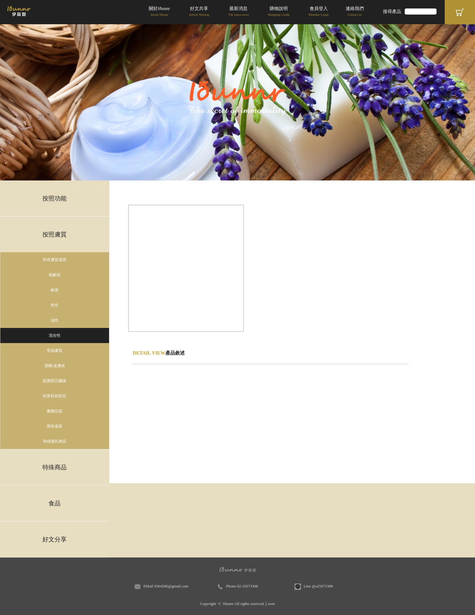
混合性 (55, 335)
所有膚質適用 (54, 259)
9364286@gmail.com (171, 586)
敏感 (54, 290)
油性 (54, 320)
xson (271, 603)
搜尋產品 (392, 11)
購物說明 (279, 12)
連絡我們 (354, 12)
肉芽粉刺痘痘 (54, 396)
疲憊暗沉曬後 (54, 381)
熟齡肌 (55, 275)
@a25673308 (322, 586)
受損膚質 (54, 350)
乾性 (54, 305)
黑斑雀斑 (54, 426)
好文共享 (199, 12)
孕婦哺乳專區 (54, 441)
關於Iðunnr (159, 12)
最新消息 (238, 12)
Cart (460, 12)
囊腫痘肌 (54, 411)
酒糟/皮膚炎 (54, 365)
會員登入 (318, 12)
